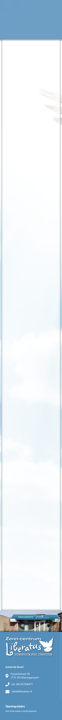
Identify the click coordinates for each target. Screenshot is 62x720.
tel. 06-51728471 (19, 684)
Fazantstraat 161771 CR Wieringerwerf (22, 675)
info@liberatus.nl (18, 691)
